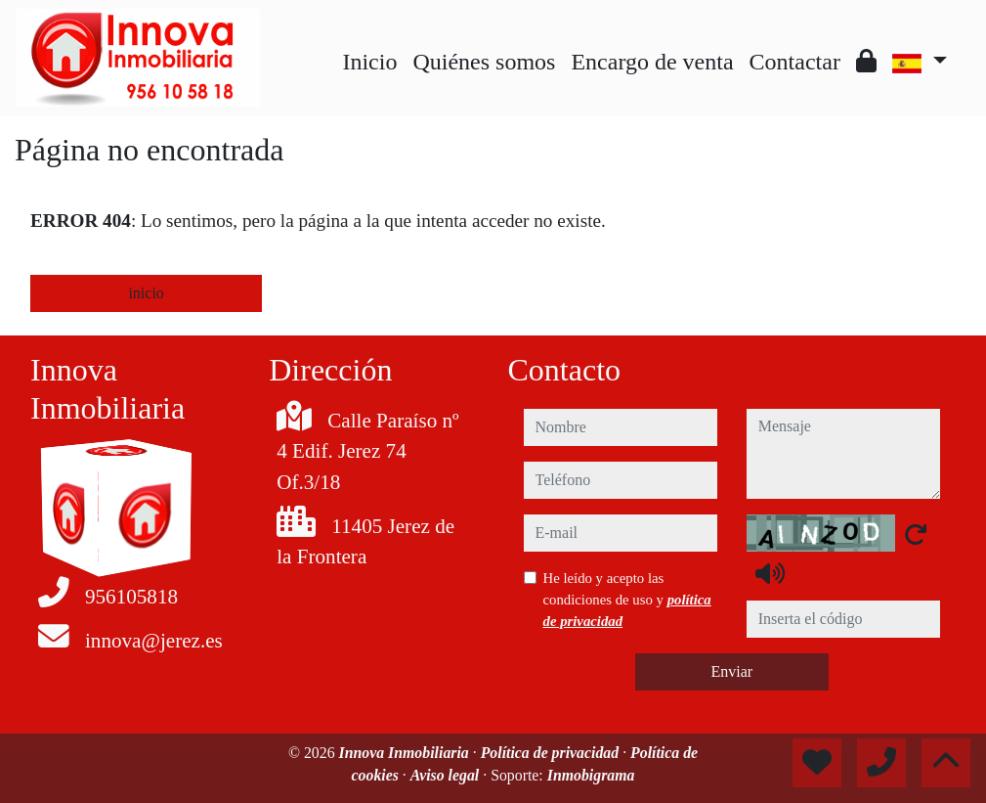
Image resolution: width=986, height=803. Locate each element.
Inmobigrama (591, 775)
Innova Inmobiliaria (406, 752)
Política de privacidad (552, 752)
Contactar (795, 61)
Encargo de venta (652, 61)
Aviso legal (446, 775)
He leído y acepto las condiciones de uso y (627, 599)
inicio (145, 293)
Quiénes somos (483, 61)
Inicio (369, 61)
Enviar (731, 671)
